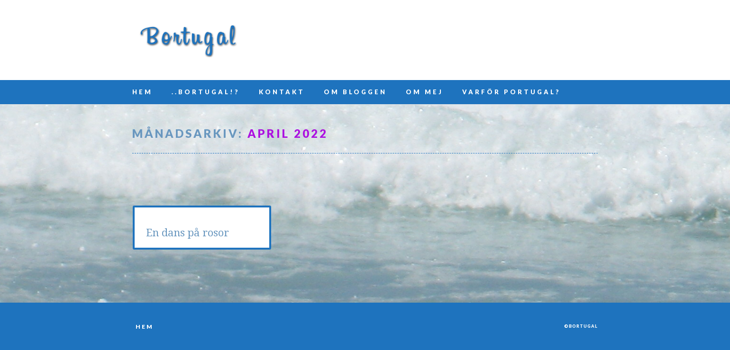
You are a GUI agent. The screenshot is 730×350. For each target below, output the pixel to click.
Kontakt (282, 92)
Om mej (424, 92)
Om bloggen (355, 92)
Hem (142, 92)
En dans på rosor (187, 233)
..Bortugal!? (206, 92)
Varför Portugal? (511, 92)
